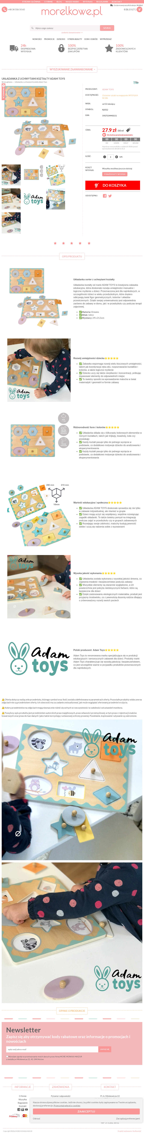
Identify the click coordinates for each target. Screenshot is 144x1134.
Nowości (37, 39)
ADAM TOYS (108, 89)
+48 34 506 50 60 (16, 9)
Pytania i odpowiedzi (60, 1096)
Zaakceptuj (86, 1111)
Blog (59, 1)
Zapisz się (104, 1049)
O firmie (48, 1)
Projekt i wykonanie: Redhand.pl (129, 1131)
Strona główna (31, 1)
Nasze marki (72, 1)
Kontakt (117, 1)
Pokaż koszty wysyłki (114, 174)
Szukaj (107, 28)
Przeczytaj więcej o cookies (67, 1105)
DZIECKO (61, 39)
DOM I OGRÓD (91, 39)
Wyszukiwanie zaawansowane (71, 69)
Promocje (49, 39)
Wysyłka (88, 1)
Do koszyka (110, 185)
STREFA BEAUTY (75, 39)
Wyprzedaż (106, 39)
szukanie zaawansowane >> (72, 32)
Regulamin (102, 1)
